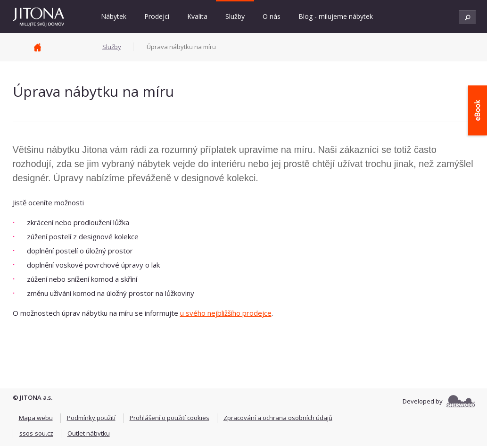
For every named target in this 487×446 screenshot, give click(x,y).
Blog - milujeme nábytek (335, 16)
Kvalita (197, 16)
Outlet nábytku (88, 433)
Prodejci (156, 16)
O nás (272, 16)
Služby (235, 16)
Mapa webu (36, 417)
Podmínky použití (91, 417)
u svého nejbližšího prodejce (226, 313)
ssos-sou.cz (36, 433)
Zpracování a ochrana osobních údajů (277, 417)
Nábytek (113, 16)
